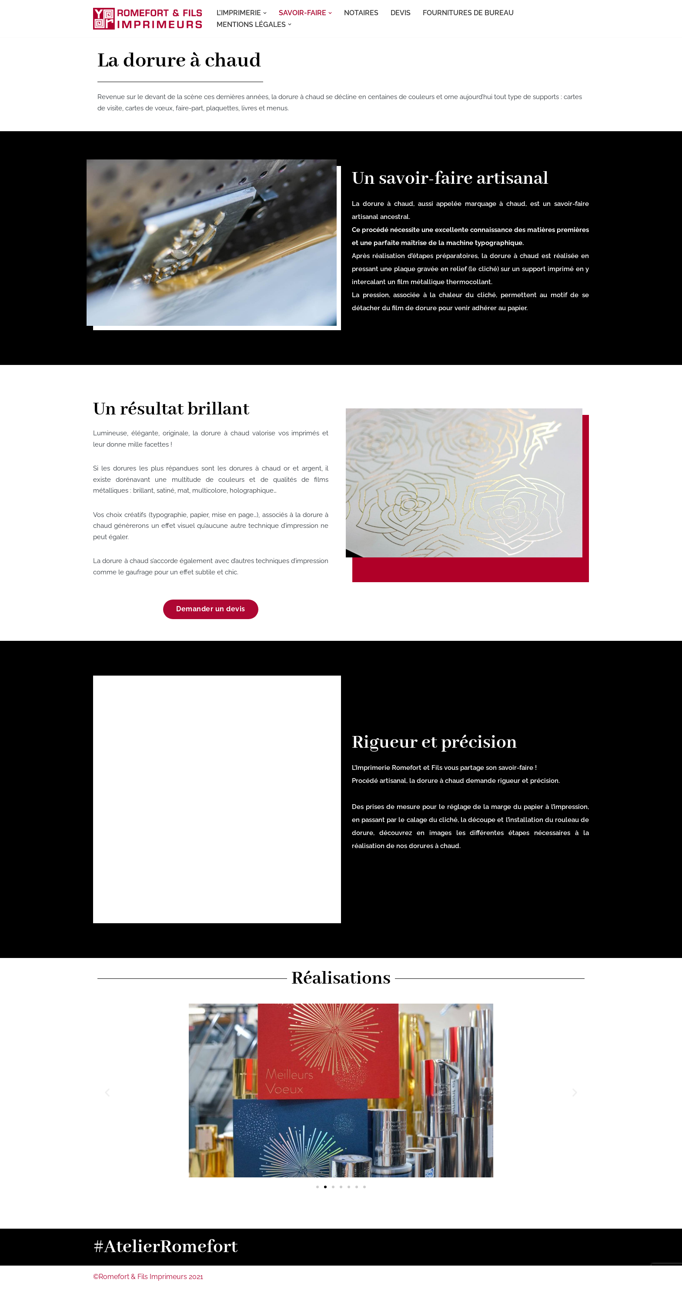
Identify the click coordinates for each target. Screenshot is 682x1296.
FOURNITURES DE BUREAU (468, 13)
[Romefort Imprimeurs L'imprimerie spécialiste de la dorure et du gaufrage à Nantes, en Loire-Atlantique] (147, 19)
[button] (265, 13)
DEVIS (401, 13)
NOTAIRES (361, 13)
